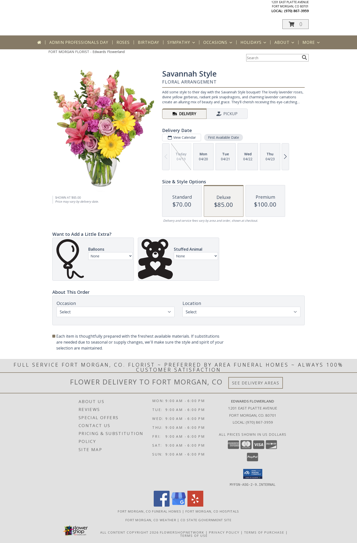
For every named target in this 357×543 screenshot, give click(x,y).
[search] (304, 57)
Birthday (148, 42)
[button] (295, 24)
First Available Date (223, 137)
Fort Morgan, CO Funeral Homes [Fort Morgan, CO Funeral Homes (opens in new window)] (149, 511)
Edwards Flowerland (102, 12)
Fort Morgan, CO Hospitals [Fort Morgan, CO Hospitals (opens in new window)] (212, 511)
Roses (123, 42)
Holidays (253, 42)
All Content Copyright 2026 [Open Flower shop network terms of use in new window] (129, 532)
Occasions (218, 42)
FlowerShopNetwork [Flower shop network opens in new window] (182, 532)
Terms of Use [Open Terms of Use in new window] (194, 535)
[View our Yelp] (195, 505)
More (311, 42)
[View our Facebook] (162, 505)
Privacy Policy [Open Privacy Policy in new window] (224, 532)
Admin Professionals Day (78, 42)
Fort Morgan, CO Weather (150, 519)
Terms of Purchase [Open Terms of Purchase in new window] (264, 532)
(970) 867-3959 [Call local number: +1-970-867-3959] (296, 10)
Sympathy (181, 42)
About (284, 42)
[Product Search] (272, 57)
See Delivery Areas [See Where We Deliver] (255, 383)
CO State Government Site (206, 519)
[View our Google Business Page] (178, 505)
